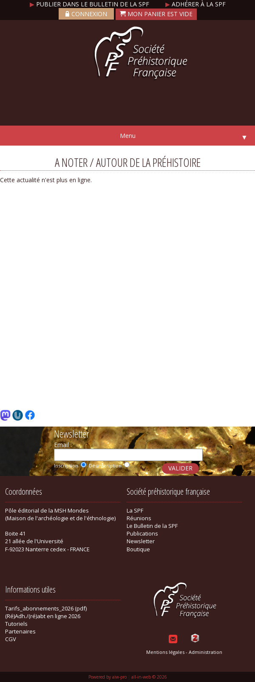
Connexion (86, 14)
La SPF (135, 510)
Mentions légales (165, 652)
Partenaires (20, 631)
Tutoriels (16, 624)
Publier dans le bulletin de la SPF (90, 4)
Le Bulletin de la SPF (152, 526)
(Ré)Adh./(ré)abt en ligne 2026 (42, 616)
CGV (10, 639)
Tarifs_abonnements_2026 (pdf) (46, 608)
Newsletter (141, 541)
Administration (205, 652)
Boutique (138, 549)
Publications (142, 533)
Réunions (139, 518)
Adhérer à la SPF (195, 4)
